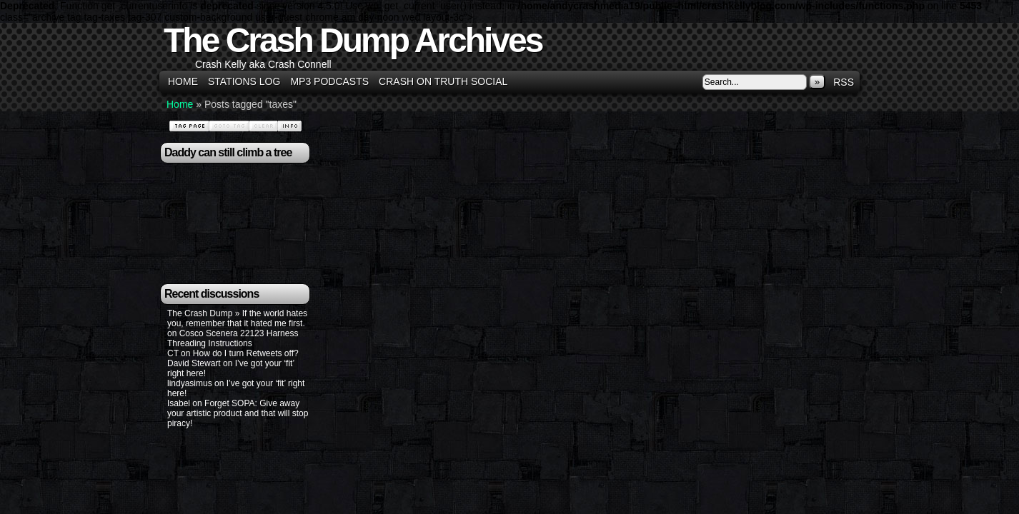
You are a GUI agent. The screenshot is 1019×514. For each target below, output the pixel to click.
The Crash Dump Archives (353, 40)
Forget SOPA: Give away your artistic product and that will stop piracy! (237, 413)
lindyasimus (189, 383)
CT (173, 353)
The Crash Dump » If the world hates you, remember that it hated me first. (237, 318)
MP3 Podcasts (329, 81)
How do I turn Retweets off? (246, 353)
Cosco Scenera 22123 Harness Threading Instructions (232, 338)
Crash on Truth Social (443, 81)
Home (183, 81)
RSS (843, 82)
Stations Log (244, 81)
